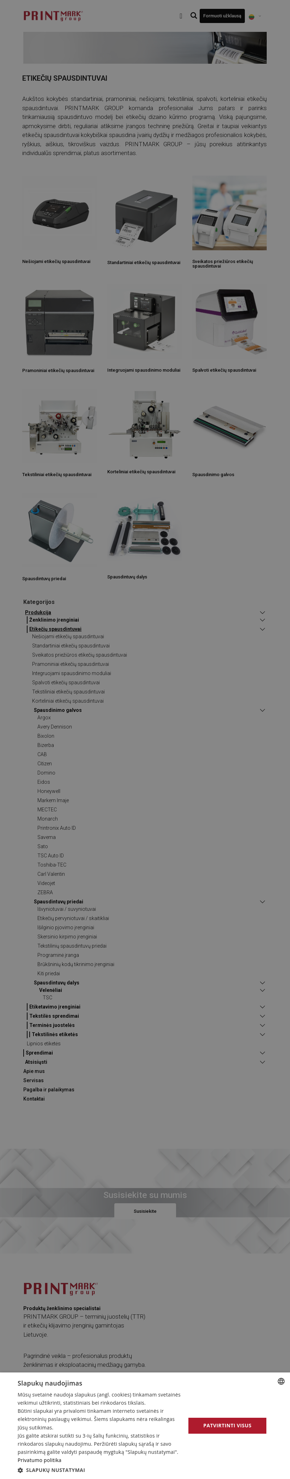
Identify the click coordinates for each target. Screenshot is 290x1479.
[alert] (145, 739)
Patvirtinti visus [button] (227, 1425)
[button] (99, 1470)
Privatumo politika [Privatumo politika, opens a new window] (39, 1460)
